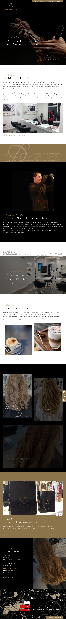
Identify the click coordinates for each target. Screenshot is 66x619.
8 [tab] (61, 59)
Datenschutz (57, 617)
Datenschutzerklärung (46, 611)
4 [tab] (51, 59)
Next (60, 514)
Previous (57, 514)
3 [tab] (48, 59)
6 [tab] (56, 59)
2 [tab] (46, 59)
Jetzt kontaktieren (13, 49)
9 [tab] (25, 135)
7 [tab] (59, 59)
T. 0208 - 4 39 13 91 (39, 1)
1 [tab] (43, 59)
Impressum (50, 617)
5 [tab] (54, 59)
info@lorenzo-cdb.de (54, 1)
